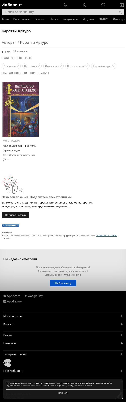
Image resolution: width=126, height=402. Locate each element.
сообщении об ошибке (106, 235)
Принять (63, 392)
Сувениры (120, 19)
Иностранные (22, 19)
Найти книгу (63, 283)
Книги (5, 19)
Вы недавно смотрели (20, 259)
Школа (54, 19)
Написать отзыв (15, 215)
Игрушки (88, 19)
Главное (40, 19)
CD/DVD (104, 19)
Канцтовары (70, 19)
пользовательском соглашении (32, 385)
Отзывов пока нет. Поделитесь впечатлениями (37, 197)
